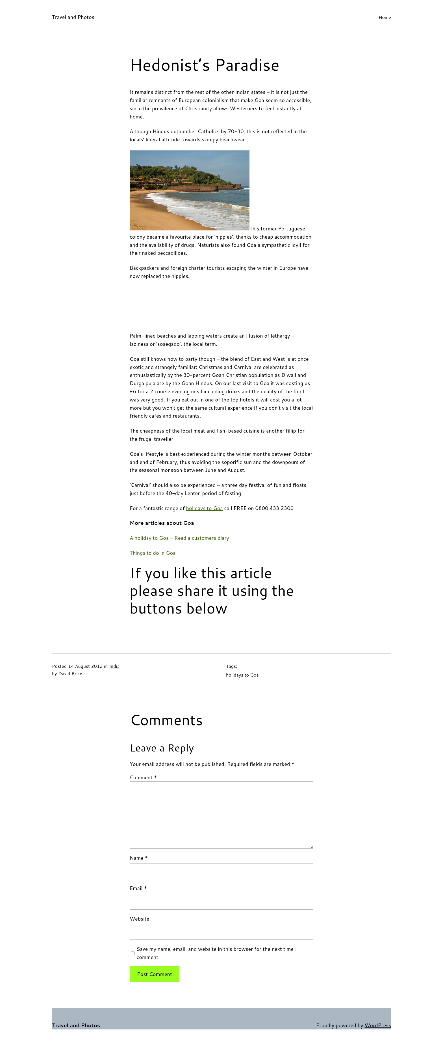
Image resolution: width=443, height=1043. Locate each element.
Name (139, 857)
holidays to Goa (204, 508)
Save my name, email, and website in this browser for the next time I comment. (217, 953)
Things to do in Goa (153, 552)
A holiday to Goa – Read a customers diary (179, 537)
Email (138, 888)
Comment (143, 777)
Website (139, 918)
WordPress (377, 1025)
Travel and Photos (73, 17)
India (114, 666)
